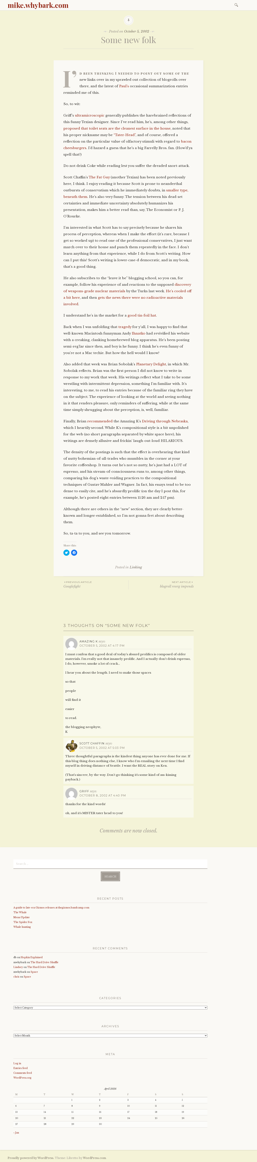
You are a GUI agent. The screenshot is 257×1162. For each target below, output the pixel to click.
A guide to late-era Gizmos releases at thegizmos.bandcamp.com (51, 907)
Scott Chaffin (92, 743)
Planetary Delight (151, 364)
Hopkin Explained (32, 957)
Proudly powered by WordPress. (31, 1158)
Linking (136, 567)
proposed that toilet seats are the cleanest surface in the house (117, 128)
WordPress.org (22, 1077)
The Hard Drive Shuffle (44, 962)
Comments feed (22, 1072)
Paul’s (124, 86)
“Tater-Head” (125, 135)
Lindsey (18, 967)
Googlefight (95, 584)
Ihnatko (138, 333)
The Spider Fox (22, 921)
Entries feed (20, 1068)
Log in (17, 1063)
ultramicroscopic (89, 115)
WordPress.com (94, 1158)
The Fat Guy (99, 177)
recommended (100, 421)
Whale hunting (22, 926)
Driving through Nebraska (165, 421)
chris (16, 976)
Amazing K (88, 641)
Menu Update (21, 917)
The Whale (20, 912)
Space (34, 971)
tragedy (124, 327)
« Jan (16, 1132)
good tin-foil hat (142, 315)
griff (84, 791)
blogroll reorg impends (161, 584)
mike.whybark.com (38, 5)
